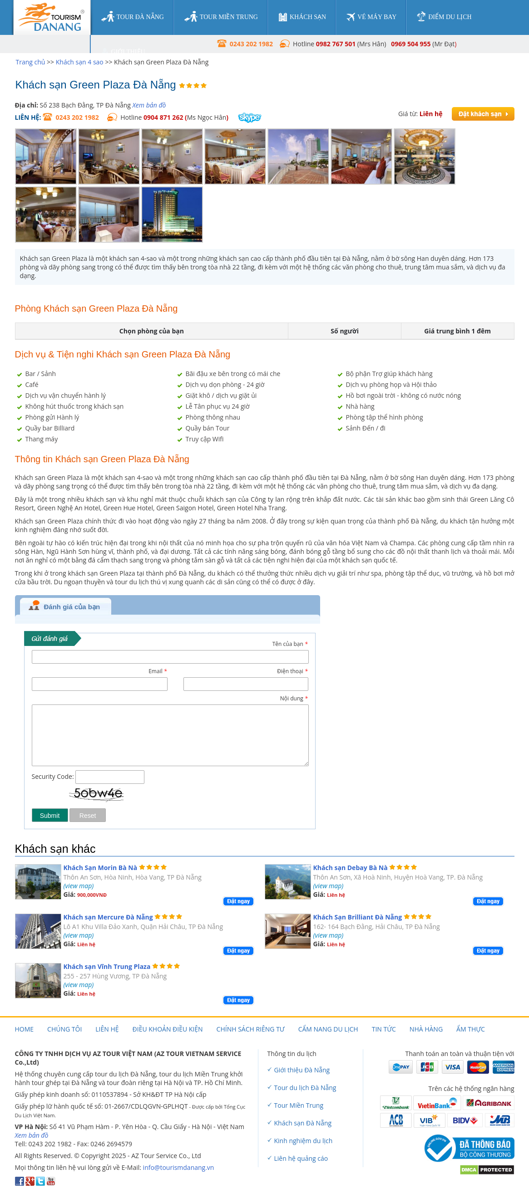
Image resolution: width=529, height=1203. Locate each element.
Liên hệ (107, 1029)
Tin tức (384, 1029)
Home (24, 1029)
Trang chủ (30, 62)
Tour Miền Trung (299, 1105)
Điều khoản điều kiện (168, 1029)
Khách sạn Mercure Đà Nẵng (108, 917)
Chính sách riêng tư (251, 1029)
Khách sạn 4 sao (80, 62)
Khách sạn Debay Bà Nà (350, 867)
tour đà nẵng (132, 17)
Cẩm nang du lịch (328, 1029)
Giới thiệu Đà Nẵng (302, 1070)
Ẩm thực (470, 1029)
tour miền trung (221, 17)
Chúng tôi (64, 1029)
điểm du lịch (444, 16)
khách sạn (302, 17)
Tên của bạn (290, 644)
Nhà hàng (426, 1029)
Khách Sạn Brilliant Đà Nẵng (357, 917)
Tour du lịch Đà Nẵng (305, 1087)
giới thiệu (123, 52)
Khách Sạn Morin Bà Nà (101, 867)
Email (157, 671)
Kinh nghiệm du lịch (303, 1140)
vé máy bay (371, 17)
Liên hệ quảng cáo (301, 1158)
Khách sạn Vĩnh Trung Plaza (107, 966)
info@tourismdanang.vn (178, 1167)
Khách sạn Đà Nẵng (303, 1123)
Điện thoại (292, 671)
